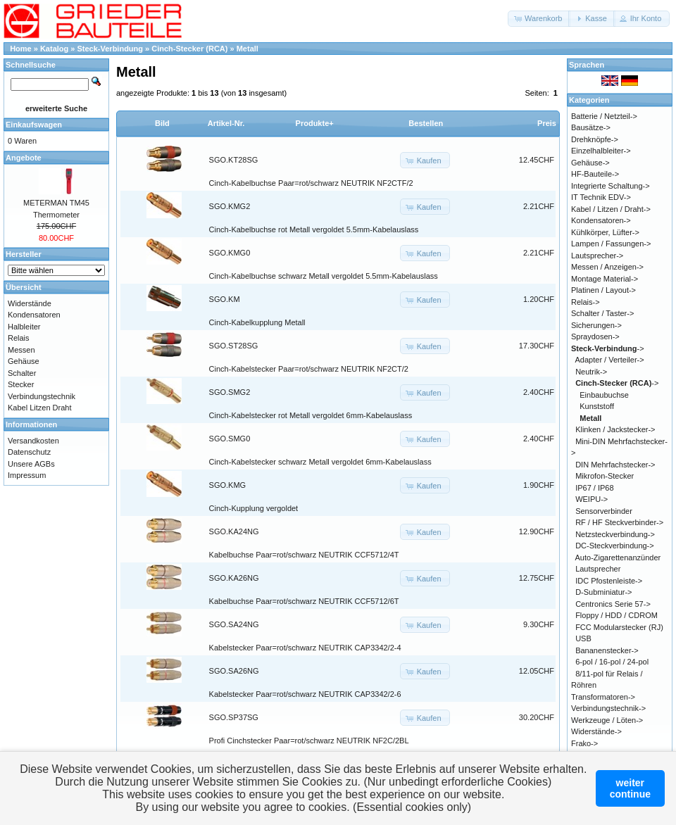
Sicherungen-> (596, 325)
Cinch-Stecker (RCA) (189, 48)
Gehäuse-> (590, 162)
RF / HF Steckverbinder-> (619, 522)
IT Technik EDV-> (601, 197)
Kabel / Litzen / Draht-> (611, 209)
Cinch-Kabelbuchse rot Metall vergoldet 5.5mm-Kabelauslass (314, 229)
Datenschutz (29, 452)
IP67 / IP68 (594, 488)
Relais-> (585, 302)
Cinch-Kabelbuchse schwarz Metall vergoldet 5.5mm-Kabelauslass (323, 276)
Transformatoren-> (603, 697)
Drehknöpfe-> (594, 139)
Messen (21, 350)
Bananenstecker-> (607, 650)
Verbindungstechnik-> (608, 708)
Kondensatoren (34, 314)
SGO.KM (224, 299)
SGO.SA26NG (234, 671)
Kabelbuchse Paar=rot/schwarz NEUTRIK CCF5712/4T (304, 554)
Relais (19, 338)
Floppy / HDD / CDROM (616, 615)
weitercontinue (630, 788)
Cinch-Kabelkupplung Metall (257, 322)
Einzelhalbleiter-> (601, 150)
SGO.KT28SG (233, 160)
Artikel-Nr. (226, 123)
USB (583, 638)
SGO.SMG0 (230, 438)
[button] (539, 19)
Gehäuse (23, 361)
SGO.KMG (227, 485)
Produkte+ (315, 123)
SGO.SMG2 (230, 392)
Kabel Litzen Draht (40, 407)
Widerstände (29, 303)
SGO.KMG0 (230, 252)
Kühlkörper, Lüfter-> (605, 232)
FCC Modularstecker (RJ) (619, 627)
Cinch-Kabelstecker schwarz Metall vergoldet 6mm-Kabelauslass (320, 462)
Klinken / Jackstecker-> (615, 429)
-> (607, 348)
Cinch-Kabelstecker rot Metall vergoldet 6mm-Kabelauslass (311, 415)
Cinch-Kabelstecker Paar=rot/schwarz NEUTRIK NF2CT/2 (308, 369)
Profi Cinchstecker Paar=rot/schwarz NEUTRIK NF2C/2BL (309, 740)
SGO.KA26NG (234, 578)
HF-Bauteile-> (595, 174)
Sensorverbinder (603, 511)
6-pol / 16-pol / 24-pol (612, 661)
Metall (247, 48)
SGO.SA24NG (234, 624)
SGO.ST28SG (233, 345)
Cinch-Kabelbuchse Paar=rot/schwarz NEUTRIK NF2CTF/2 (311, 183)
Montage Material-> (604, 279)
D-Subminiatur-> (603, 592)
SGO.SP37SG (233, 717)
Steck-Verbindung (110, 48)
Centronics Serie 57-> (613, 604)
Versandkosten (33, 440)
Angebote (24, 157)
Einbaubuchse (604, 395)
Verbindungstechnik (41, 396)
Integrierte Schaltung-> (610, 186)
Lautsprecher (597, 569)
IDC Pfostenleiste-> (608, 581)
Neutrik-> (591, 371)
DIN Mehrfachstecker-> (615, 464)
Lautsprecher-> (597, 255)
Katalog (54, 48)
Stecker (21, 384)
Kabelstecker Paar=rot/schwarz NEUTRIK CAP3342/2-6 (305, 694)
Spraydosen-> (595, 336)
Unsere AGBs (31, 464)
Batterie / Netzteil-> (604, 116)
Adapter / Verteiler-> (609, 359)
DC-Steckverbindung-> (614, 545)
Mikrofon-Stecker (604, 476)
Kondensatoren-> (601, 220)
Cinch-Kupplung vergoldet (254, 508)
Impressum (27, 475)
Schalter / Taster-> (602, 313)
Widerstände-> (596, 731)
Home (21, 48)
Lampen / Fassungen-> (611, 243)
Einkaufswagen (34, 124)
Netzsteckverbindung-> (615, 534)
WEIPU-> (591, 499)
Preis (546, 123)
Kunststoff (597, 406)
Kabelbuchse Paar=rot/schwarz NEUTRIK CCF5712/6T (304, 601)
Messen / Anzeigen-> (607, 267)
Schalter (22, 373)
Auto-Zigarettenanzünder (618, 557)
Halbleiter (24, 326)
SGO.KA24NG (234, 531)
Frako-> (584, 743)
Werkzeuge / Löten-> (607, 720)
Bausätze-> (591, 127)
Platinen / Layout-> (603, 290)
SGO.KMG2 (230, 206)
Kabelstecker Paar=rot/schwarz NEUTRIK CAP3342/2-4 (305, 647)
